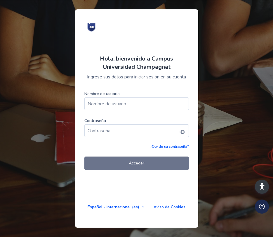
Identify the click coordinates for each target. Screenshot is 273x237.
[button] (262, 187)
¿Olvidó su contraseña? (169, 146)
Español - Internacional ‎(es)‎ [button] (114, 207)
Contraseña (95, 120)
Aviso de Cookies (169, 207)
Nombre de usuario (102, 93)
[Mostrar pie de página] (262, 207)
